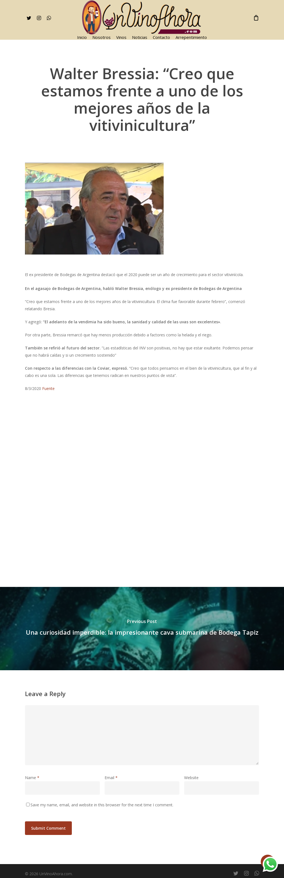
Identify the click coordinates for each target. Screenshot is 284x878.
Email (111, 777)
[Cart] (256, 18)
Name (32, 777)
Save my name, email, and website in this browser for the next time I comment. (102, 804)
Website (191, 777)
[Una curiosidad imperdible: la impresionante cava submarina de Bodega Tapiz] (142, 628)
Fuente (48, 388)
